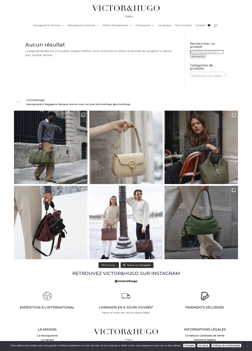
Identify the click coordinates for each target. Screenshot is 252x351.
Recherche (198, 56)
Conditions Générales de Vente (205, 335)
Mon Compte (183, 25)
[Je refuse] (247, 346)
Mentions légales (205, 339)
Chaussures (143, 25)
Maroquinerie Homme (81, 25)
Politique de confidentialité (226, 345)
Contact (200, 25)
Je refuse (203, 345)
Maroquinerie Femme (46, 25)
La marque (47, 339)
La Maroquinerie (47, 335)
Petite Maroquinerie (115, 25)
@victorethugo (126, 281)
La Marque (164, 25)
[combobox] (208, 74)
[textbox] (208, 75)
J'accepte (189, 345)
